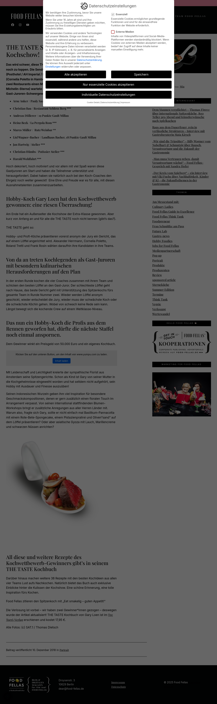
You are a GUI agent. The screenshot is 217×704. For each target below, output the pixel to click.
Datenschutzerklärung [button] (110, 102)
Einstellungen (53, 66)
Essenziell (120, 14)
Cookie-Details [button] (93, 102)
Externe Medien (124, 31)
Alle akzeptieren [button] (75, 74)
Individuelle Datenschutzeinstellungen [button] (108, 94)
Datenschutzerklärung (89, 59)
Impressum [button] (125, 102)
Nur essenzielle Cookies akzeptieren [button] (108, 84)
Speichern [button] (141, 74)
